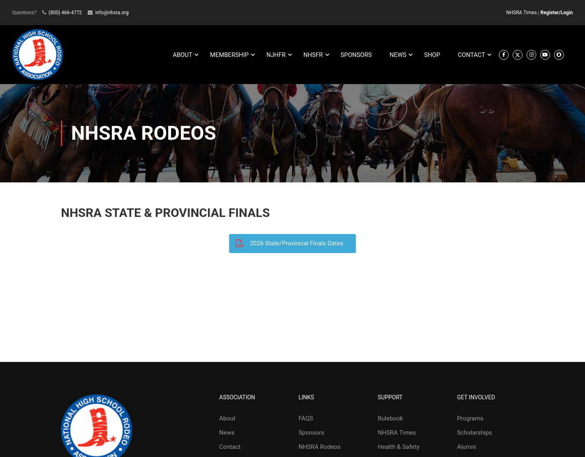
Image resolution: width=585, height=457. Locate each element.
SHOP (432, 54)
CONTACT (471, 54)
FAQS (306, 418)
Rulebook (390, 418)
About (227, 418)
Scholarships (474, 432)
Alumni (466, 447)
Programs (470, 418)
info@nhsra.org (112, 12)
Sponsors (311, 432)
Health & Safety (398, 447)
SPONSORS (356, 54)
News (227, 432)
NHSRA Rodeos (320, 447)
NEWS (398, 54)
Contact (229, 447)
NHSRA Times (521, 12)
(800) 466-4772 (65, 12)
